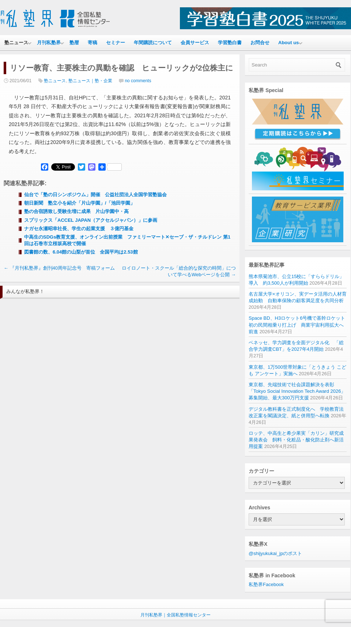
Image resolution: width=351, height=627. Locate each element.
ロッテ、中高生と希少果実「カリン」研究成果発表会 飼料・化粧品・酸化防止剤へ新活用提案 (296, 439)
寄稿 (92, 42)
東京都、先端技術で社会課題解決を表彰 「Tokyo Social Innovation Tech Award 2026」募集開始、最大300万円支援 (297, 391)
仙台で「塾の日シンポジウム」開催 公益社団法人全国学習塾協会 (95, 194)
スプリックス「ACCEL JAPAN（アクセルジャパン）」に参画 (90, 220)
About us (288, 42)
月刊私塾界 (49, 42)
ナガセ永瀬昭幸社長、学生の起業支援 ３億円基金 (78, 228)
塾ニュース (16, 42)
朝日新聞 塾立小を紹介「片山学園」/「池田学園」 (79, 203)
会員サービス (195, 42)
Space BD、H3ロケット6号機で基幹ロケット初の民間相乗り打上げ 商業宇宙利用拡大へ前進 (297, 324)
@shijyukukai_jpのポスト (275, 553)
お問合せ (259, 42)
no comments (138, 80)
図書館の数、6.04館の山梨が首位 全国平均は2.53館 (81, 252)
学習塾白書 (230, 42)
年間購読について (153, 42)
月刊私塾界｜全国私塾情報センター (175, 615)
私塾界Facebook (266, 584)
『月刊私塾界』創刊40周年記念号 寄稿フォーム (59, 268)
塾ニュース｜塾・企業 (90, 80)
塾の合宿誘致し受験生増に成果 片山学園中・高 (76, 211)
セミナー (115, 42)
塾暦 (74, 42)
